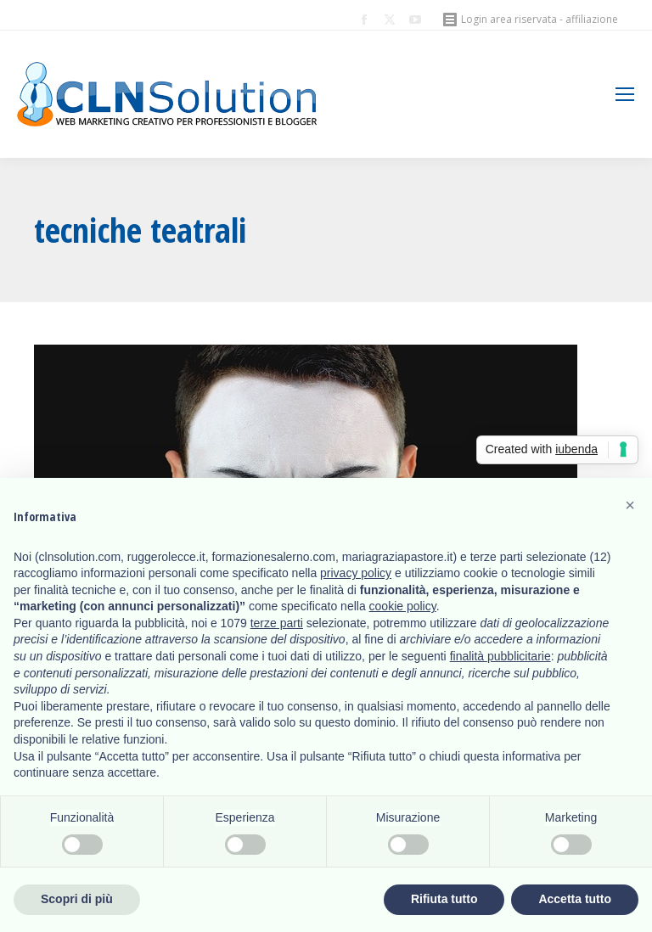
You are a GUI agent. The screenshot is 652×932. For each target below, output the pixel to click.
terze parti (276, 623)
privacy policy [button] (355, 573)
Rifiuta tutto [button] (444, 899)
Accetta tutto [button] (574, 899)
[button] (630, 505)
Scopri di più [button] (77, 899)
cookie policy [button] (402, 606)
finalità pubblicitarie (500, 656)
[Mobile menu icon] (625, 94)
